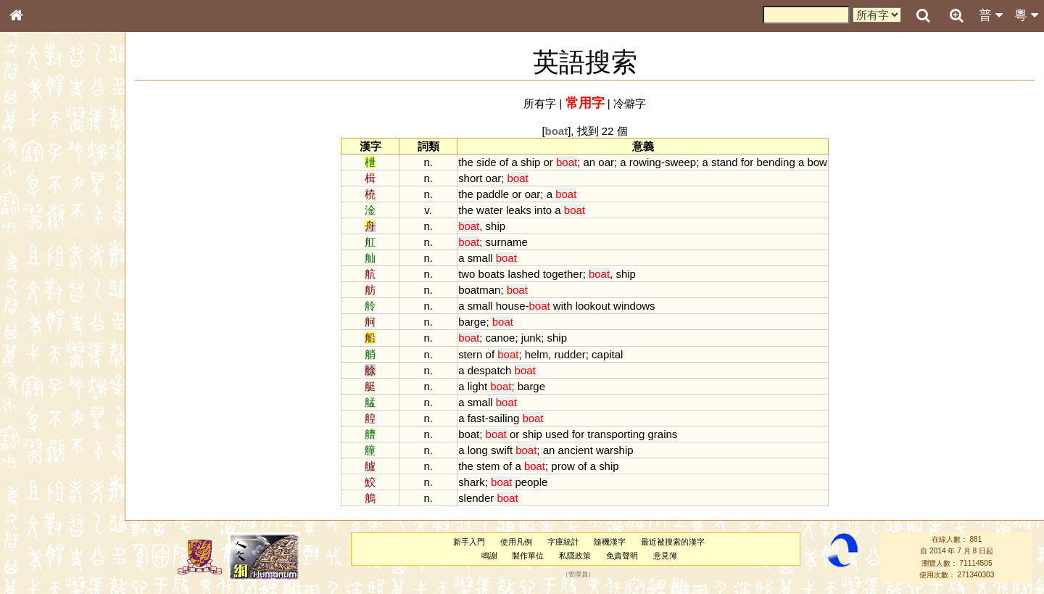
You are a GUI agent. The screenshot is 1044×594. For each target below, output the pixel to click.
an (590, 162)
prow (562, 466)
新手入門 (469, 541)
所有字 (539, 103)
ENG (64, 160)
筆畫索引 (35, 207)
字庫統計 (563, 541)
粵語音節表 (40, 284)
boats (491, 274)
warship (615, 450)
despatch (490, 370)
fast (476, 418)
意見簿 (665, 555)
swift (502, 450)
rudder (569, 354)
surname (507, 242)
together (563, 274)
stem (488, 466)
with (563, 306)
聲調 (69, 381)
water (489, 210)
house (511, 306)
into (543, 210)
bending (775, 162)
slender (476, 498)
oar (606, 162)
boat (468, 434)
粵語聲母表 (40, 297)
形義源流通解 (44, 247)
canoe (500, 337)
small (480, 258)
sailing (504, 418)
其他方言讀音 (44, 408)
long (478, 450)
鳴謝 (489, 555)
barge (472, 321)
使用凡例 (516, 541)
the (465, 162)
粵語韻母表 (40, 311)
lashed (523, 274)
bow (816, 162)
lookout (593, 306)
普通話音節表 (44, 394)
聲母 (29, 381)
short (470, 178)
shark (471, 482)
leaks (518, 210)
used (556, 434)
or (548, 162)
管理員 (578, 574)
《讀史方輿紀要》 (53, 459)
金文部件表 (40, 233)
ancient (575, 450)
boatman (479, 290)
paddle (492, 194)
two (466, 274)
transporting (616, 434)
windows (634, 306)
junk (531, 337)
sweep (680, 162)
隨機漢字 (610, 541)
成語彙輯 (35, 472)
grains (663, 434)
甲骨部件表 (40, 220)
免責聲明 (622, 555)
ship (530, 162)
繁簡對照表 (40, 485)
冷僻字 (629, 103)
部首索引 (35, 194)
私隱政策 (575, 555)
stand (724, 162)
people (531, 482)
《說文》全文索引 (53, 446)
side (486, 162)
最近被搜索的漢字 (673, 541)
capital (607, 354)
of (504, 162)
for (747, 162)
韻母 (49, 381)
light (477, 386)
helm (536, 354)
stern (470, 354)
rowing (645, 162)
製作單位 (528, 555)
